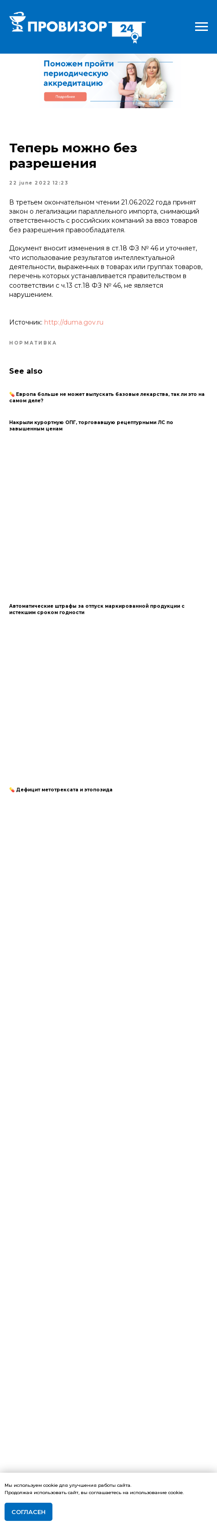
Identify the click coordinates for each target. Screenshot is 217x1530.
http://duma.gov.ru (73, 322)
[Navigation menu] (201, 26)
